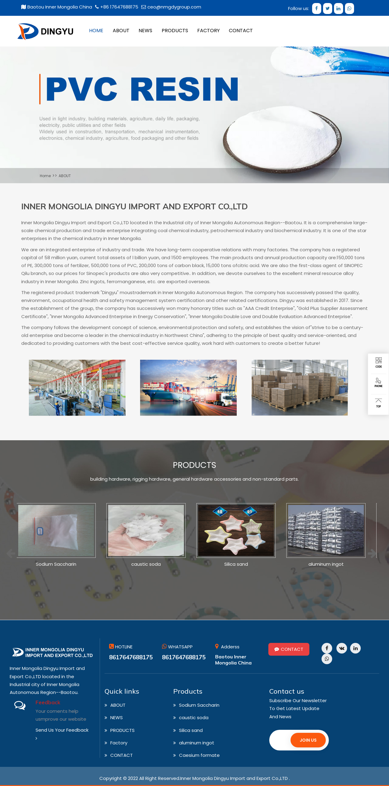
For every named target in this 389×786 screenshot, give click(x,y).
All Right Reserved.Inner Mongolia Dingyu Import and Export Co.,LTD (213, 778)
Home (45, 175)
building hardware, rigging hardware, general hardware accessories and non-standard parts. (194, 479)
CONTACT (288, 649)
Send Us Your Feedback (62, 733)
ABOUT (65, 175)
